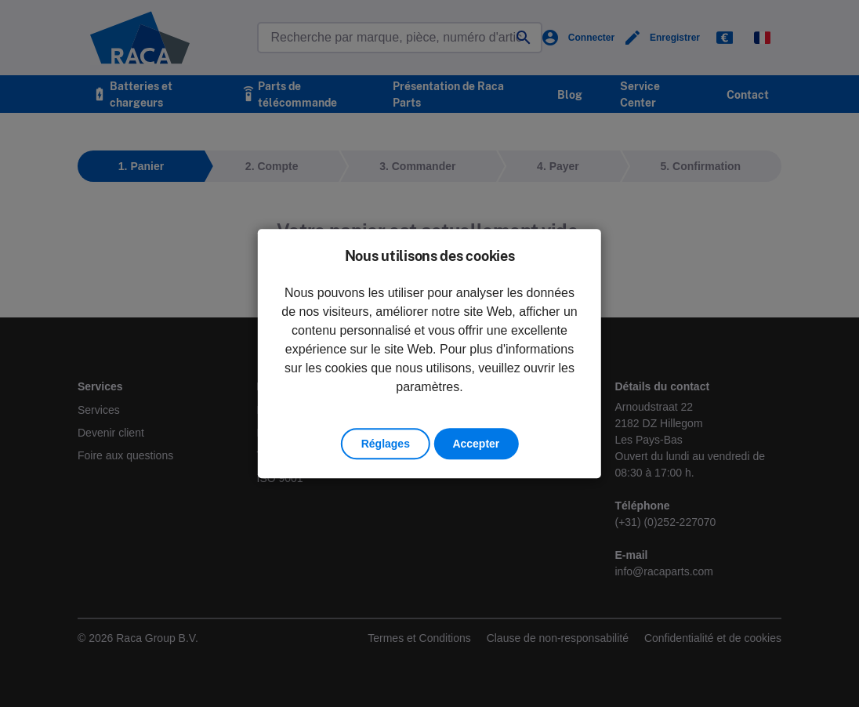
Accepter (475, 443)
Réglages (385, 443)
